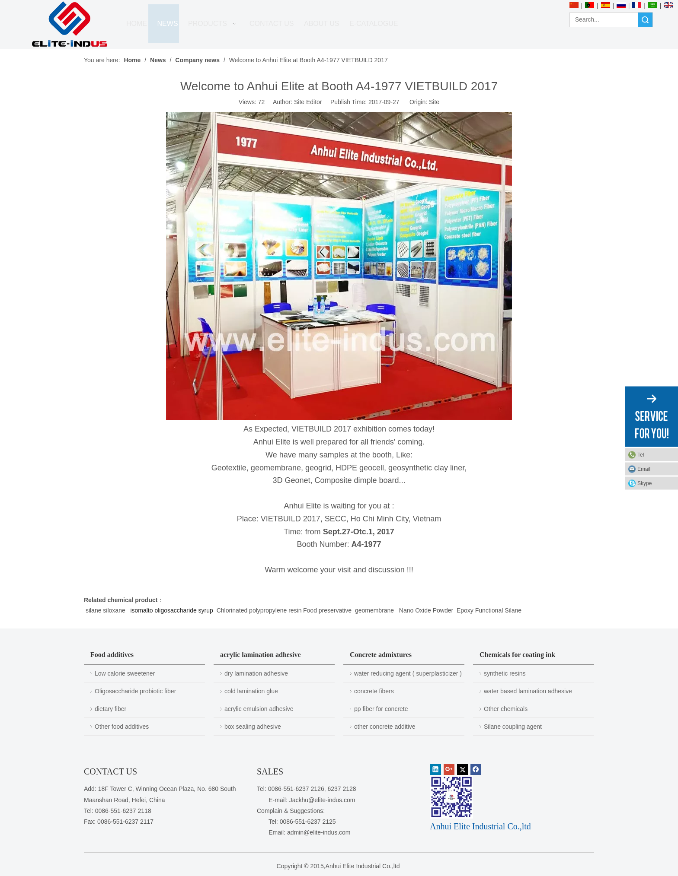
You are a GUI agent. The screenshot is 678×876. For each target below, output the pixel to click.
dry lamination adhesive (256, 673)
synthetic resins (504, 673)
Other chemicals (506, 708)
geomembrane (375, 610)
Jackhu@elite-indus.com (322, 800)
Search (645, 20)
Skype (644, 483)
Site (434, 101)
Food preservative (327, 610)
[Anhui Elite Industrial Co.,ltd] (70, 24)
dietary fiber (110, 708)
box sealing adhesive (252, 726)
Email (643, 469)
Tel (640, 455)
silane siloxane (106, 610)
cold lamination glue (251, 691)
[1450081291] (451, 797)
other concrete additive (385, 726)
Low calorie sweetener (125, 673)
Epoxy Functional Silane (488, 610)
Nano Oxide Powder (427, 610)
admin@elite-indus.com (319, 832)
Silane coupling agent (513, 726)
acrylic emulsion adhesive (259, 708)
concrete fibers (374, 691)
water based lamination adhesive (528, 691)
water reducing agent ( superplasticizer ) (408, 673)
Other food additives (122, 726)
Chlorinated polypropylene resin (259, 610)
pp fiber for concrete (381, 708)
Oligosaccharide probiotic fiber (135, 691)
